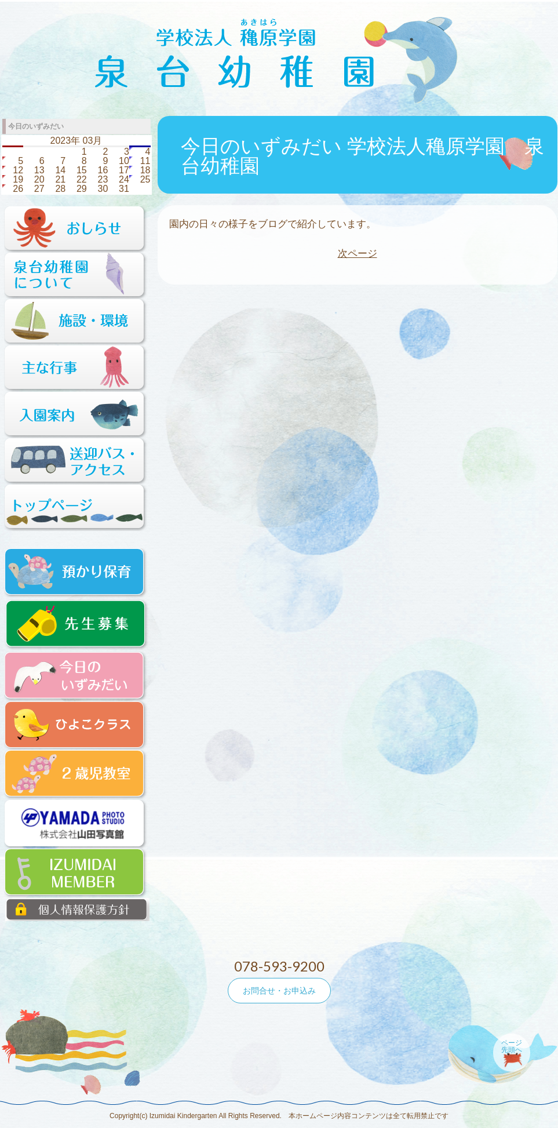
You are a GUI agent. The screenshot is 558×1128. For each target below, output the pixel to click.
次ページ (357, 253)
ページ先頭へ (511, 1046)
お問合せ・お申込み (279, 990)
